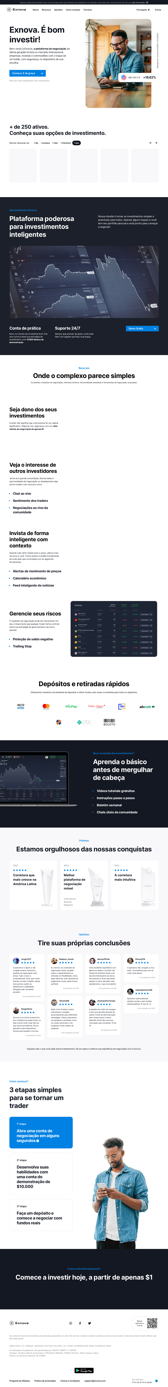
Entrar (158, 10)
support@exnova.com (95, 1381)
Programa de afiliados (19, 1381)
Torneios (87, 10)
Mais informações (138, 3)
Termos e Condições (70, 1381)
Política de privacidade (45, 1381)
